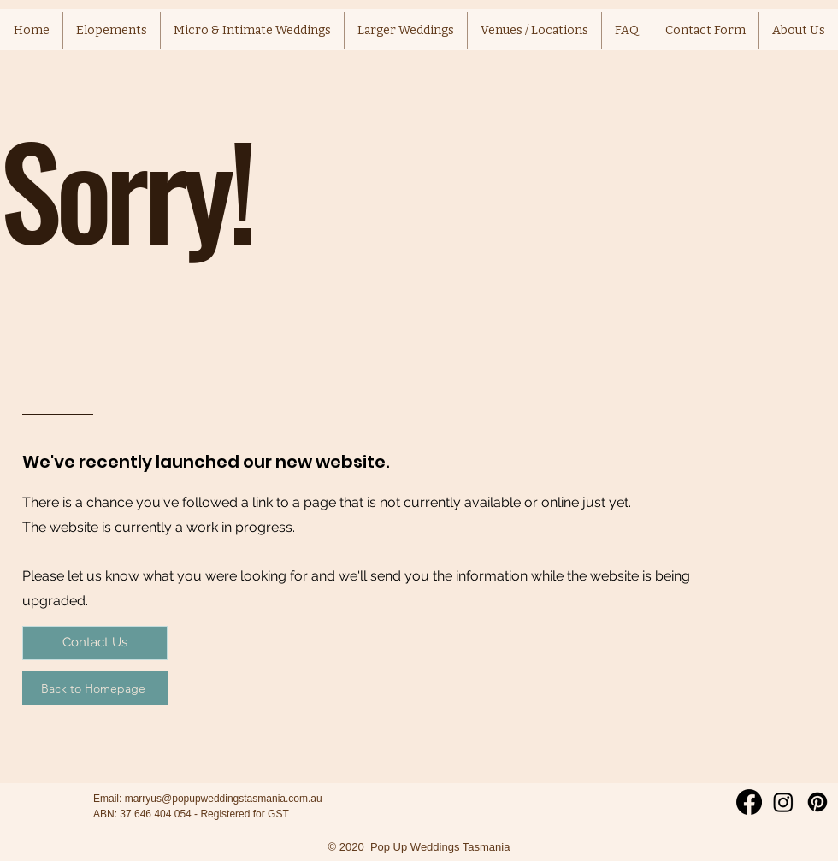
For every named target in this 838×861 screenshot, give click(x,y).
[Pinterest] (817, 802)
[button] (534, 30)
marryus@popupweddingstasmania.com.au (223, 799)
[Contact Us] (95, 643)
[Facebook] (749, 802)
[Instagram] (783, 802)
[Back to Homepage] (95, 688)
